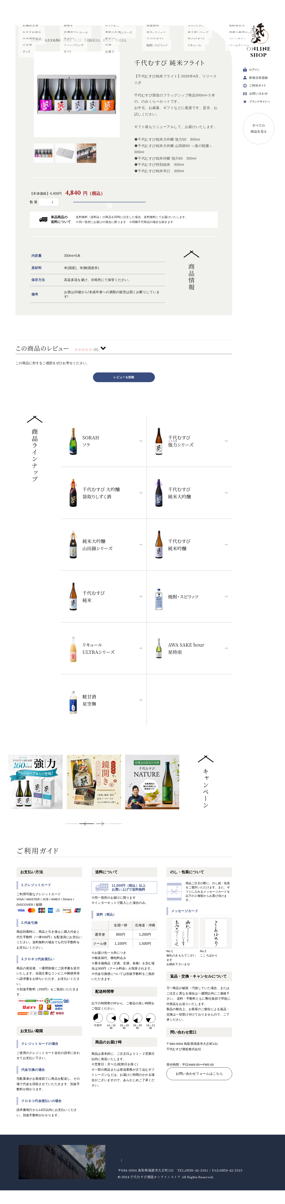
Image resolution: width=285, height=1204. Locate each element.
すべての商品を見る (259, 129)
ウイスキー (151, 13)
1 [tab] (72, 837)
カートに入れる (113, 208)
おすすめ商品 (53, 39)
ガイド (254, 87)
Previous (50, 837)
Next (137, 837)
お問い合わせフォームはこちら (199, 1091)
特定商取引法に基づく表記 (175, 1173)
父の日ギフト (92, 39)
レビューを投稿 (123, 390)
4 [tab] (115, 837)
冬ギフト (121, 39)
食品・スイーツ (175, 13)
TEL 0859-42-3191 (194, 1070)
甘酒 (84, 13)
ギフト (196, 13)
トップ (35, 39)
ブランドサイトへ (256, 103)
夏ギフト (108, 39)
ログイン (251, 71)
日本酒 (20, 13)
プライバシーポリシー (134, 1173)
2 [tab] (86, 837)
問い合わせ (255, 95)
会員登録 (255, 79)
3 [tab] (101, 837)
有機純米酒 (40, 13)
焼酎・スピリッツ (105, 13)
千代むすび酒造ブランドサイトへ (40, 1175)
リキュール (129, 13)
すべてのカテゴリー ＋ (222, 13)
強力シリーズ (64, 13)
